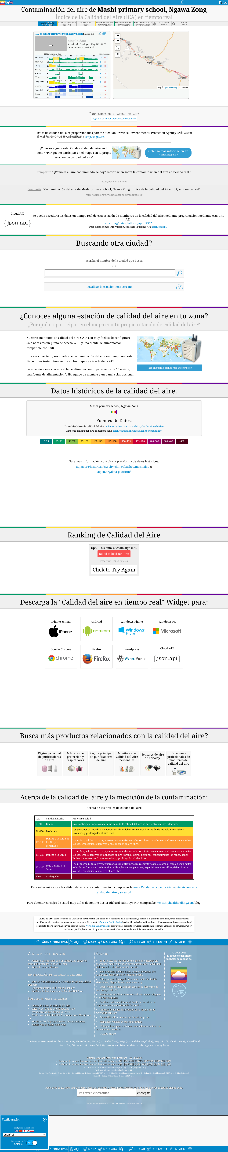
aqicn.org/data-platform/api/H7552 (128, 223)
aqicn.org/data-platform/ (114, 472)
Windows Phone (131, 629)
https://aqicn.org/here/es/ (114, 181)
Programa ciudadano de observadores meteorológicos (130, 1038)
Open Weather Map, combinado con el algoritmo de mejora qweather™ (127, 1033)
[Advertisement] (114, 501)
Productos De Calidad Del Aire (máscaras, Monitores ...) (59, 1061)
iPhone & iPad (61, 629)
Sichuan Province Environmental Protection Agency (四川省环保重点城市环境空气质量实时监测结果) (115, 1105)
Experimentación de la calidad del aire (53, 1032)
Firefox (96, 656)
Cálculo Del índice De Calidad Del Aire (53, 1053)
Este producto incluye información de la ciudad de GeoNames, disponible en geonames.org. (126, 1025)
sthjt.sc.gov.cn (94, 137)
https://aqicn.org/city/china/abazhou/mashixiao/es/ (114, 194)
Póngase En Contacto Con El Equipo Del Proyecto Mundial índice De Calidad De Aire (57, 1007)
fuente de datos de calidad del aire (50, 1050)
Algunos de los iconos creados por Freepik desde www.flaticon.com (125, 1055)
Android (96, 629)
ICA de (59, 33)
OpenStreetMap (170, 87)
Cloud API (167, 655)
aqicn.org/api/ (159, 226)
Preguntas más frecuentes (47, 1042)
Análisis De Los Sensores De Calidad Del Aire (57, 1035)
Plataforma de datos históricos (48, 1069)
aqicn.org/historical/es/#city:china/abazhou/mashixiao (112, 466)
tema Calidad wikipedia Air (152, 932)
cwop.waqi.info (109, 1042)
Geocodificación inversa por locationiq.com (124, 1061)
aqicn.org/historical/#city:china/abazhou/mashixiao (134, 426)
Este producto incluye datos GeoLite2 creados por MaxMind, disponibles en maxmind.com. (126, 1017)
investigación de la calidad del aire (55, 1018)
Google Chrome (61, 656)
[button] (158, 63)
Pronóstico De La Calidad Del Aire (50, 1056)
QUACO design (108, 1078)
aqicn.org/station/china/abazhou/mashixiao (137, 430)
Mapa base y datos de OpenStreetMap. (121, 1066)
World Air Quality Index (110, 966)
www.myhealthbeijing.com (175, 947)
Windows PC (167, 629)
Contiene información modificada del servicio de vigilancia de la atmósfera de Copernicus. (125, 1048)
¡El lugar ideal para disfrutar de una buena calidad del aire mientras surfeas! (128, 1072)
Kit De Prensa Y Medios (44, 1011)
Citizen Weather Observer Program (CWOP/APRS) (115, 1102)
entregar (143, 1137)
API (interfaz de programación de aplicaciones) (58, 1065)
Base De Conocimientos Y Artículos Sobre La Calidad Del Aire (59, 1027)
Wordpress (131, 656)
